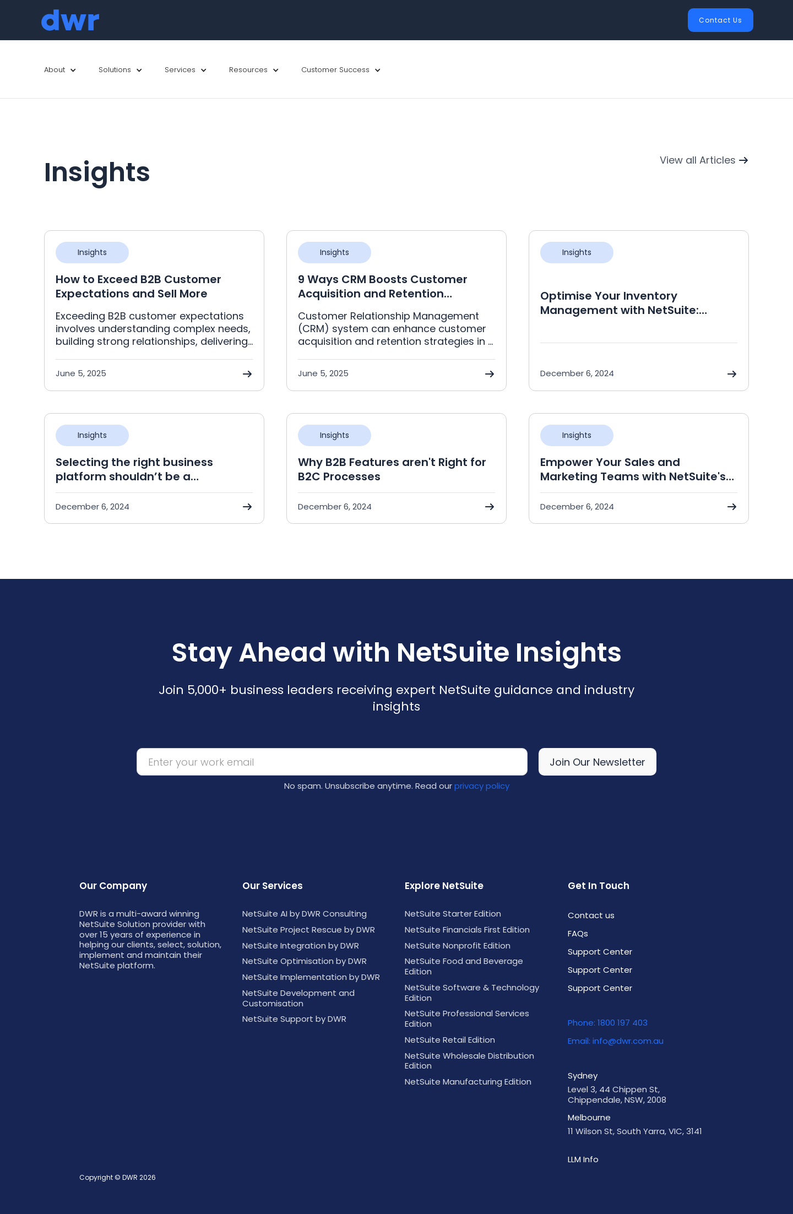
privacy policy (481, 786)
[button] (60, 70)
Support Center (600, 951)
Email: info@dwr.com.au (616, 1041)
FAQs (578, 933)
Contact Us (720, 20)
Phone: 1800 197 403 (608, 1022)
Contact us (591, 915)
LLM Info (583, 1159)
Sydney (583, 1075)
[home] (70, 20)
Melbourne (589, 1117)
